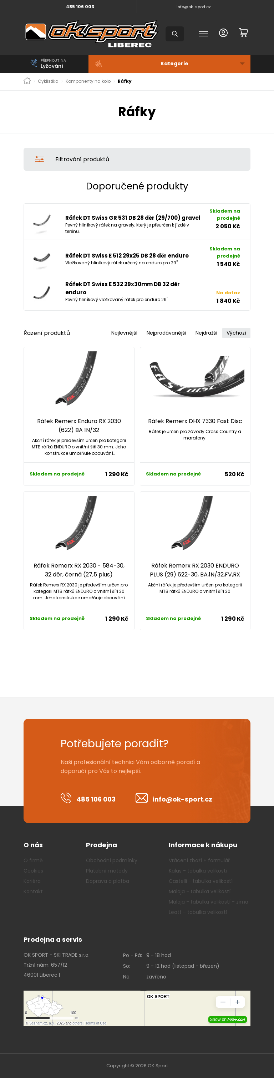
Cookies (33, 870)
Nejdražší (206, 332)
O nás (33, 844)
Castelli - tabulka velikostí (201, 881)
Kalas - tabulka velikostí (198, 870)
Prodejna (101, 844)
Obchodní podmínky (111, 860)
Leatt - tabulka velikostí (198, 912)
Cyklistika (48, 81)
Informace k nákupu (203, 844)
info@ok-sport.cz (194, 7)
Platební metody (107, 870)
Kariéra (32, 881)
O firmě (33, 860)
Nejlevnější (124, 332)
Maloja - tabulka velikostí (199, 891)
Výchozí (236, 332)
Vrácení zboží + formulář (199, 860)
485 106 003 (80, 7)
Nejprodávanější (166, 332)
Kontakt (33, 891)
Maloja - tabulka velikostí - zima (208, 901)
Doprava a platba (107, 881)
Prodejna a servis (53, 939)
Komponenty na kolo (88, 81)
